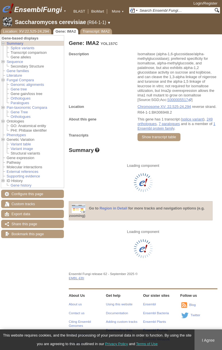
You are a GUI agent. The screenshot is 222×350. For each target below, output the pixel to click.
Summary (15, 43)
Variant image (22, 149)
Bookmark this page (27, 234)
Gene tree (19, 89)
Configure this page (27, 194)
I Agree (208, 340)
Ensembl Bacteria (156, 313)
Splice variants (22, 48)
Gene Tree (19, 112)
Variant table (21, 144)
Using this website (119, 304)
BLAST (79, 11)
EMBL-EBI (76, 278)
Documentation (117, 313)
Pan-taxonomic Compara (27, 107)
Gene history (21, 185)
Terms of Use (147, 344)
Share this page (24, 224)
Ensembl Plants (154, 321)
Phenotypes (16, 135)
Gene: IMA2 (66, 31)
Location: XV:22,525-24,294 (26, 31)
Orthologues (21, 98)
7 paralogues (169, 124)
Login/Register (205, 3)
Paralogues (20, 103)
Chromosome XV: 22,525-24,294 (164, 106)
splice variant (192, 119)
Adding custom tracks (121, 321)
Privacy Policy (116, 344)
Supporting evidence (23, 176)
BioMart (97, 11)
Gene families (18, 71)
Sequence (15, 62)
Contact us (77, 313)
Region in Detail (113, 208)
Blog (192, 305)
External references (22, 171)
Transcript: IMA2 (96, 31)
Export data (20, 214)
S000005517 (177, 100)
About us (75, 304)
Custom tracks (23, 204)
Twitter (195, 315)
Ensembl (149, 304)
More (118, 11)
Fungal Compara (20, 80)
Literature (14, 75)
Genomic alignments (27, 84)
